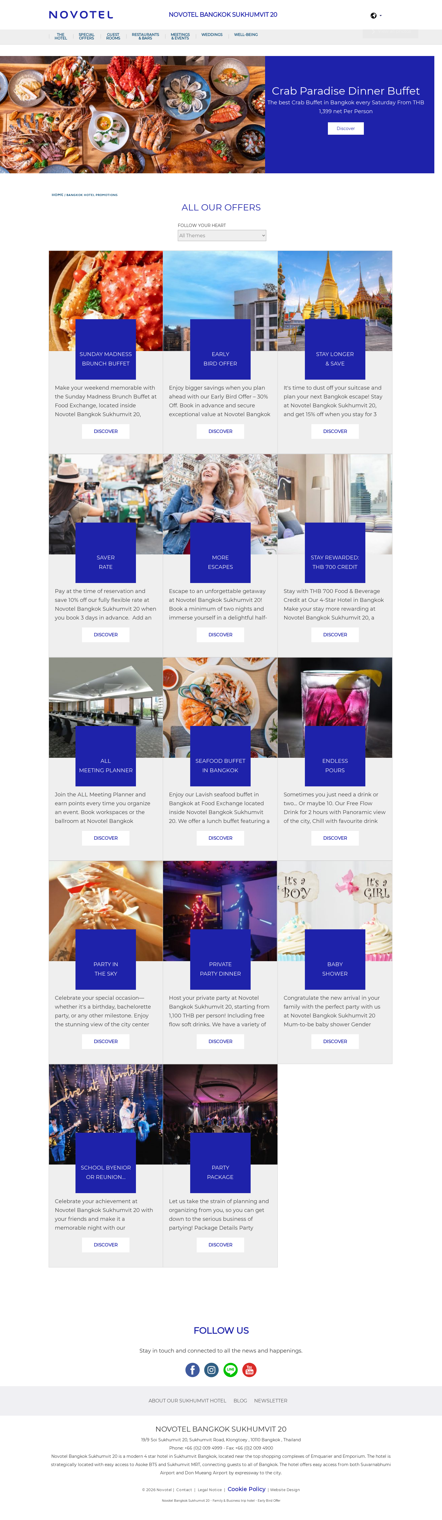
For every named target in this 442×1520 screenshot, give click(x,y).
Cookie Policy (247, 1489)
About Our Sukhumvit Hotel (187, 1401)
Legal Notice (210, 1490)
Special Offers (86, 36)
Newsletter (270, 1401)
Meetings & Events (180, 36)
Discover (346, 128)
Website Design (285, 1490)
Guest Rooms (113, 36)
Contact (184, 1490)
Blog (240, 1401)
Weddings (211, 34)
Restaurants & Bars (145, 36)
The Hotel (61, 36)
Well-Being (246, 34)
